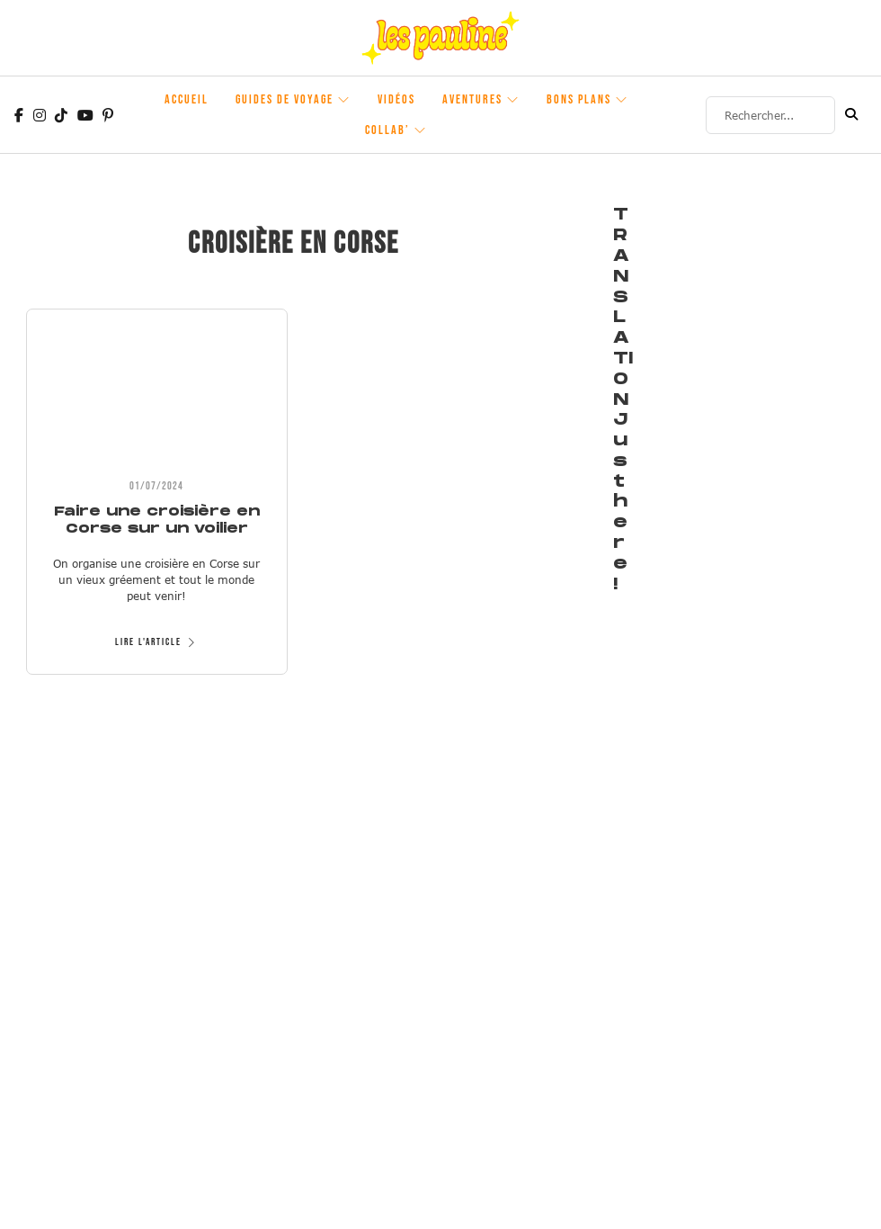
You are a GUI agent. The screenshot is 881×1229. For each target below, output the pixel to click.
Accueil (187, 99)
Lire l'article (157, 642)
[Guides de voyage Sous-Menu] (344, 99)
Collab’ (387, 130)
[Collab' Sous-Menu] (420, 130)
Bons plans (579, 99)
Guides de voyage (285, 99)
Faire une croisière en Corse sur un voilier (157, 519)
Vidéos (396, 99)
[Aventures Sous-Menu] (513, 99)
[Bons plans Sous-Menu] (622, 99)
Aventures (472, 99)
